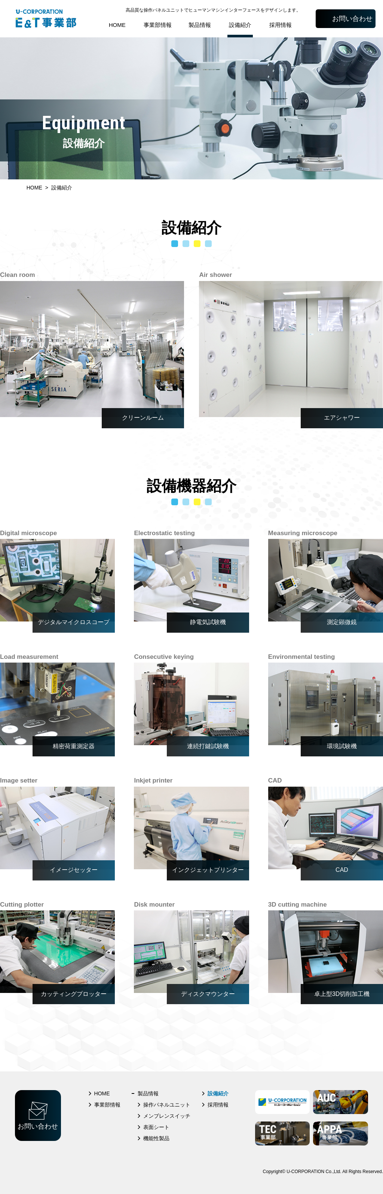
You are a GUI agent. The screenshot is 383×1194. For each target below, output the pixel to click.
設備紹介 (240, 25)
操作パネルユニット (166, 1105)
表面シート (156, 1127)
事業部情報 (158, 25)
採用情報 (280, 25)
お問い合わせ (352, 18)
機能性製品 (156, 1138)
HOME (117, 25)
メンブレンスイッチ (166, 1116)
